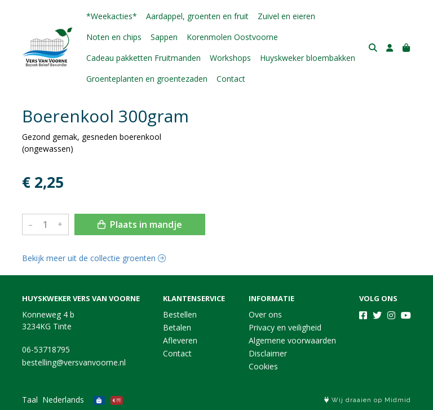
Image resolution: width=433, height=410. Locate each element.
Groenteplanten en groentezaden (146, 78)
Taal (30, 399)
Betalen (177, 327)
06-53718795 (46, 349)
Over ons (265, 314)
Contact (230, 78)
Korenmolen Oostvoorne (232, 37)
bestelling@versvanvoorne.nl (74, 362)
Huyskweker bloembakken (307, 57)
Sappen (164, 37)
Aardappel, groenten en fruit (197, 16)
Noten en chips (114, 37)
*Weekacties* (111, 16)
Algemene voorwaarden (292, 340)
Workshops (230, 57)
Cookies (263, 366)
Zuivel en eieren (286, 16)
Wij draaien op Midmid (367, 400)
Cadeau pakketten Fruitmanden (143, 57)
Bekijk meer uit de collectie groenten (94, 258)
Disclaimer (268, 353)
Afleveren (180, 340)
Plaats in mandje (140, 224)
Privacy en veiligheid (285, 327)
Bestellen (180, 314)
